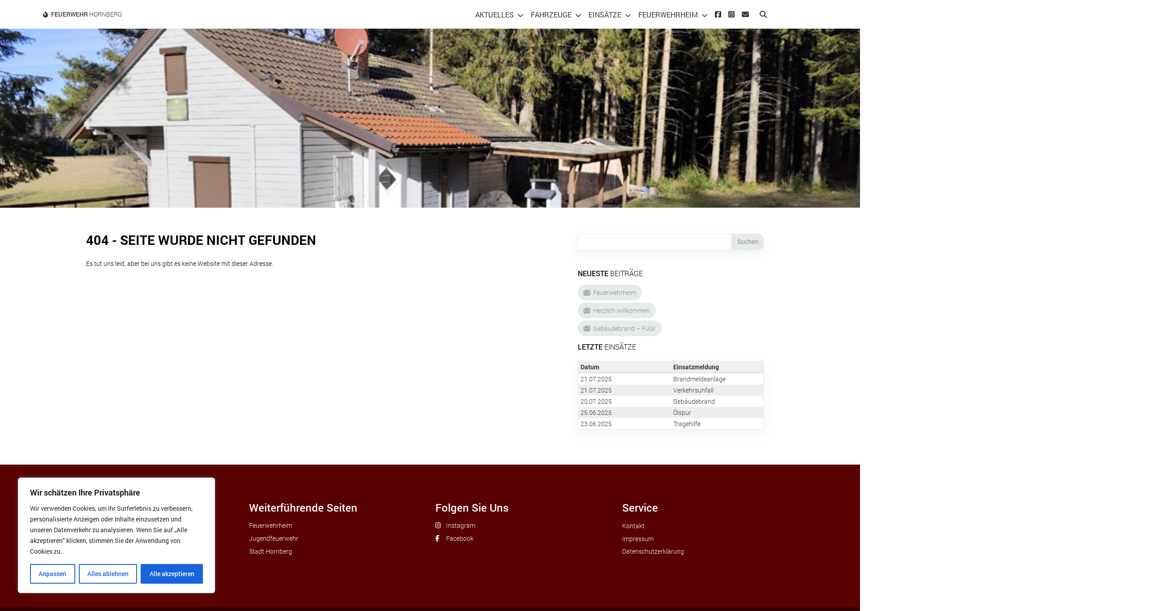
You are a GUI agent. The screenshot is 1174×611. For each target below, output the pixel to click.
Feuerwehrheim (668, 14)
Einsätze (605, 14)
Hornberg (86, 14)
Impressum (638, 538)
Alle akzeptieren (172, 573)
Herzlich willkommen (621, 310)
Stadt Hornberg (270, 551)
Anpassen (52, 573)
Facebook (459, 538)
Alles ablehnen (108, 573)
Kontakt (633, 525)
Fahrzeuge (551, 14)
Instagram (460, 525)
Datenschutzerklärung (653, 551)
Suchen (748, 241)
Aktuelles (494, 14)
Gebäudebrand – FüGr (624, 328)
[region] (116, 535)
